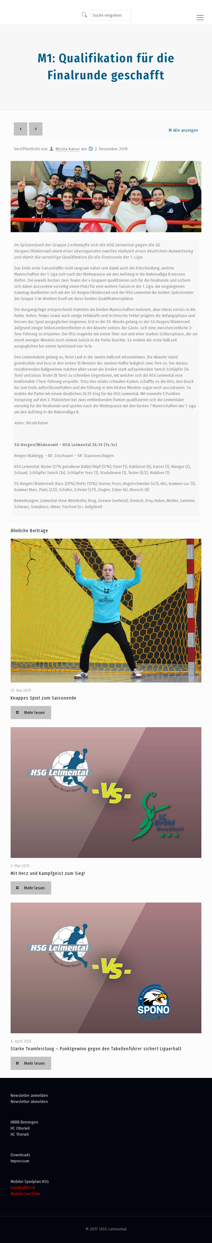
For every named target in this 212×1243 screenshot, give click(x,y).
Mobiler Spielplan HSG (30, 1181)
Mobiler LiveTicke (25, 1193)
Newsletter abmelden (29, 1101)
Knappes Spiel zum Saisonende (44, 698)
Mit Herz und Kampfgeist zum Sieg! (48, 873)
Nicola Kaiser (67, 148)
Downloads (20, 1154)
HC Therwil (20, 1134)
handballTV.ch (23, 1187)
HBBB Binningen (24, 1122)
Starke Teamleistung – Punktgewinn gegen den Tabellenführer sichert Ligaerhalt (96, 1049)
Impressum (20, 1161)
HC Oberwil (20, 1128)
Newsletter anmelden (29, 1095)
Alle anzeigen (182, 130)
